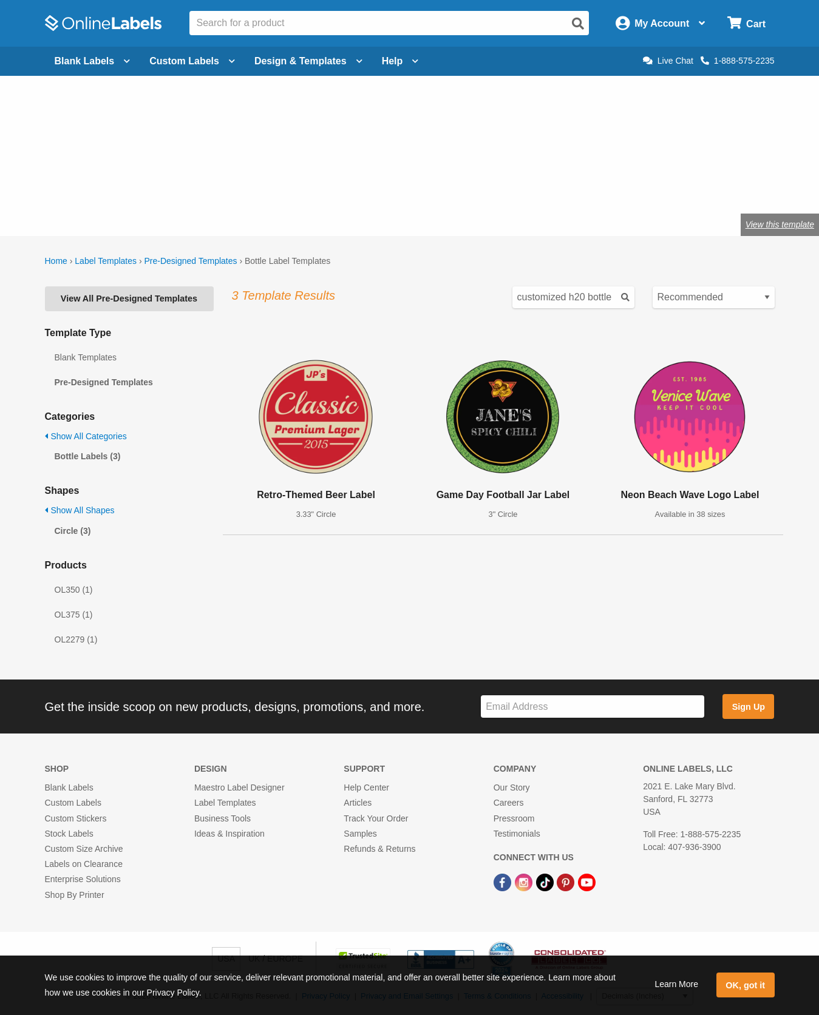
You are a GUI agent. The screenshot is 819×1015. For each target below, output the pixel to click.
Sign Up (748, 707)
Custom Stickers (76, 818)
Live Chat (668, 60)
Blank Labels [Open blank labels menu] (93, 61)
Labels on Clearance (84, 864)
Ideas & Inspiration (229, 833)
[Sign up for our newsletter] (592, 706)
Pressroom (514, 818)
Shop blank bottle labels (317, 185)
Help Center (366, 787)
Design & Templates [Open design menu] (308, 61)
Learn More (676, 984)
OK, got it (745, 985)
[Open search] (578, 24)
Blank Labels (69, 787)
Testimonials (517, 833)
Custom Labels (73, 803)
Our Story (512, 787)
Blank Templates (86, 357)
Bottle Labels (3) (88, 456)
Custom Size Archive (84, 849)
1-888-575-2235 (738, 61)
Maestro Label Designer (239, 787)
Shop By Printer (74, 895)
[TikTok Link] (546, 881)
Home (56, 261)
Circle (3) (73, 531)
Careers (509, 803)
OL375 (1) (74, 614)
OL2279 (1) (76, 639)
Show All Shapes (80, 510)
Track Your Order (376, 818)
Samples (360, 833)
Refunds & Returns (379, 849)
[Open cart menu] (746, 23)
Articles (358, 803)
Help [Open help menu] (400, 61)
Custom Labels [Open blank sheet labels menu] (192, 61)
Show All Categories (86, 436)
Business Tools (222, 818)
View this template (780, 224)
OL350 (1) (74, 590)
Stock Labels (69, 833)
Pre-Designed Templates (190, 261)
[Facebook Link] (504, 881)
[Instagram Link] (525, 881)
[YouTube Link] (587, 881)
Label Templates (106, 261)
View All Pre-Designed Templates (129, 298)
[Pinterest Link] (567, 881)
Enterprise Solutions (83, 879)
